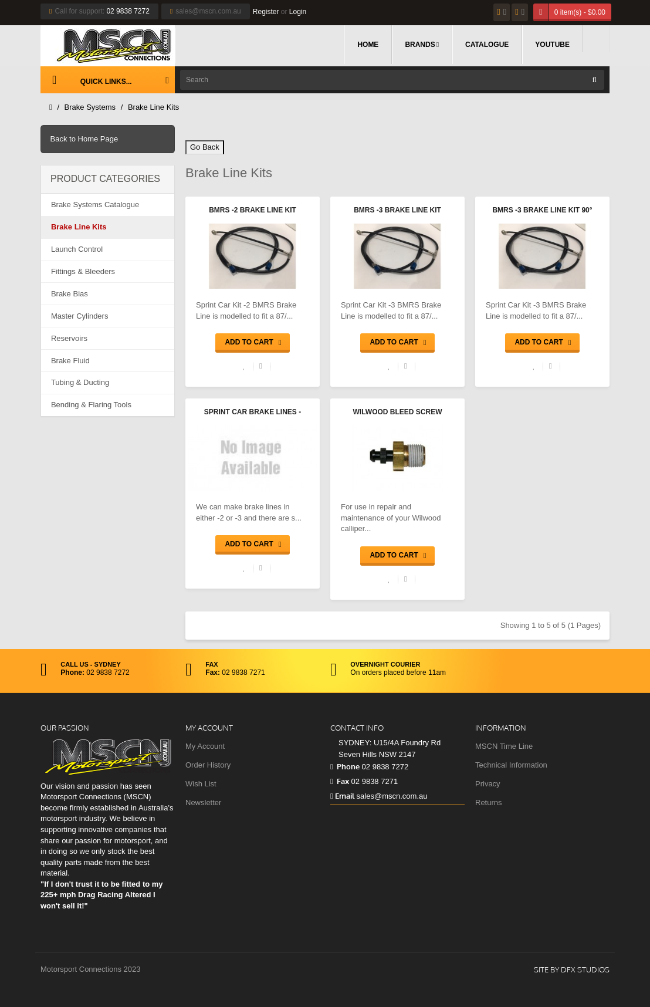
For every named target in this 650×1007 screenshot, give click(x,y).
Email (342, 795)
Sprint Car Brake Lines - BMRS (252, 413)
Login (297, 12)
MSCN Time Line (504, 746)
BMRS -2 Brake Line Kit (252, 210)
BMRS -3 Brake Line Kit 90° (542, 210)
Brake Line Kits (153, 107)
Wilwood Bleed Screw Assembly (397, 413)
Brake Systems (90, 107)
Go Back (204, 147)
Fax (339, 781)
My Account (205, 746)
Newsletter (203, 802)
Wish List (200, 783)
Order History (208, 765)
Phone (345, 766)
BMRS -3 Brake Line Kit (397, 210)
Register (266, 12)
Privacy (487, 783)
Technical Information (511, 765)
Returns (488, 802)
